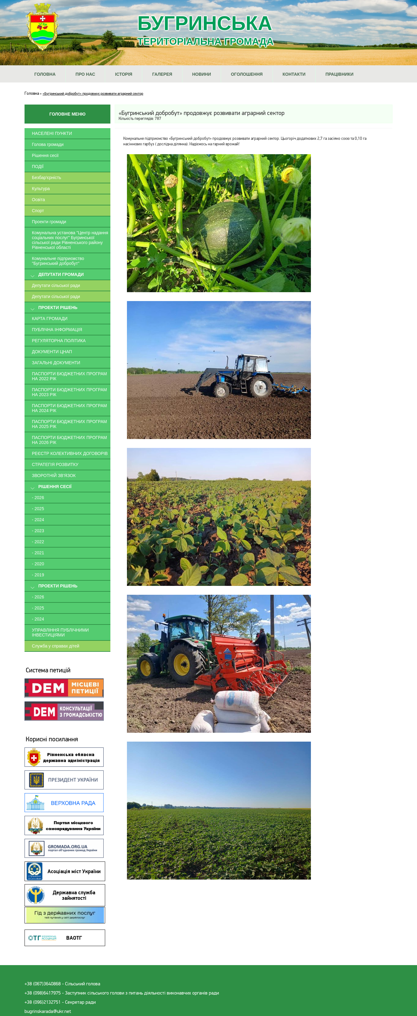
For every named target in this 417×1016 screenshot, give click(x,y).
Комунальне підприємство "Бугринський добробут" (58, 261)
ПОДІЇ (38, 166)
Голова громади (47, 144)
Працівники (339, 74)
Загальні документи (56, 362)
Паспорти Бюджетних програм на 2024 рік (69, 408)
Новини (201, 74)
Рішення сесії (45, 155)
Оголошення (247, 74)
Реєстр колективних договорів (70, 453)
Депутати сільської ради (56, 285)
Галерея (162, 74)
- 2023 (38, 530)
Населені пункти (52, 133)
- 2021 (38, 552)
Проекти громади (49, 221)
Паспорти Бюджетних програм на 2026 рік (69, 440)
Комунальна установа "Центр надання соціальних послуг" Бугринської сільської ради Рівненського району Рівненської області (70, 240)
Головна (44, 74)
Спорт (38, 210)
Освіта (38, 199)
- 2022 (38, 541)
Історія (123, 74)
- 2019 (38, 574)
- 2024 (38, 519)
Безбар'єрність (46, 177)
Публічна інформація (57, 329)
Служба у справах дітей (55, 646)
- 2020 (38, 563)
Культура (41, 188)
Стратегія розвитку (55, 464)
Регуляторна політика (59, 340)
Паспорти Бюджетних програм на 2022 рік (69, 376)
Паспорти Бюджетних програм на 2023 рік (69, 392)
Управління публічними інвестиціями (60, 632)
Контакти (294, 74)
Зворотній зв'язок (54, 475)
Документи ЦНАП (52, 351)
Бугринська (205, 29)
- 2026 (38, 497)
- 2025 (38, 508)
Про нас (85, 74)
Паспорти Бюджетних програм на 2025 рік (69, 424)
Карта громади (49, 318)
